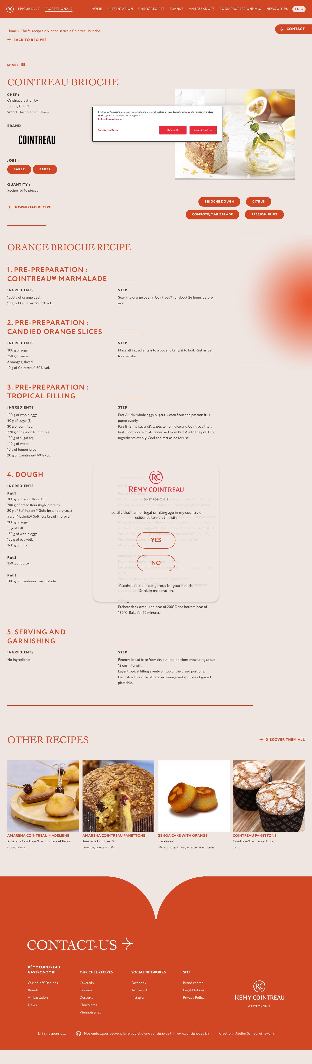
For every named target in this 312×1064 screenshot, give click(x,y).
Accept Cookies (203, 130)
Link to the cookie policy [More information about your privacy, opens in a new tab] (110, 119)
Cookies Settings (108, 130)
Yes (156, 540)
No (156, 563)
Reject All (173, 130)
